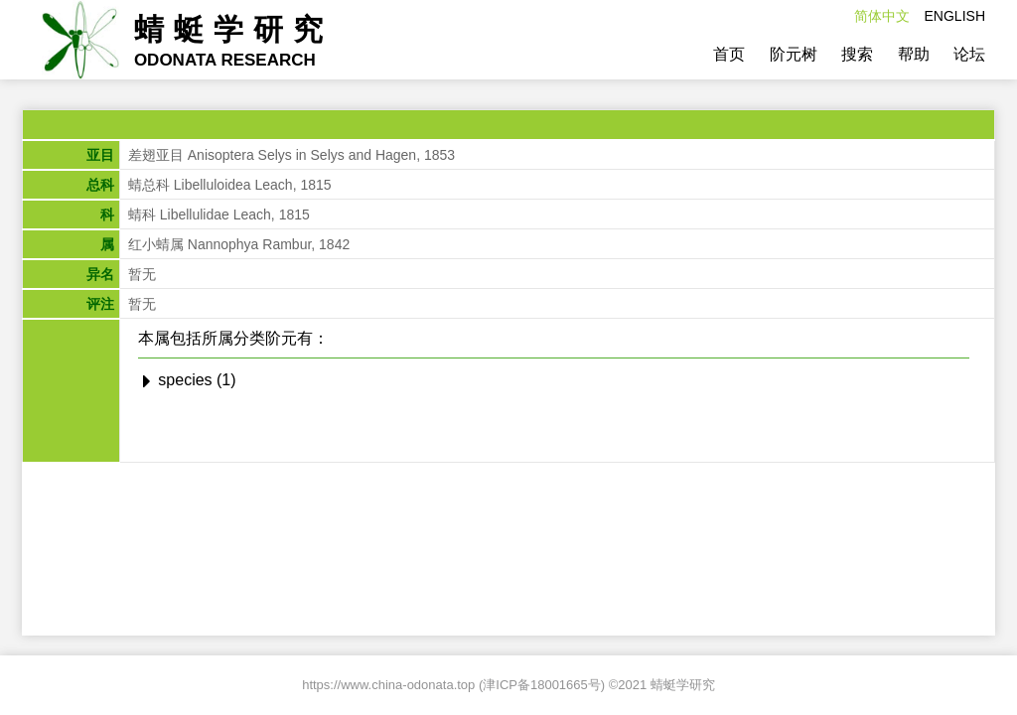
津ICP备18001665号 (542, 684)
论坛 (969, 54)
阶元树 (793, 54)
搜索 (857, 54)
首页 (729, 54)
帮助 (914, 54)
